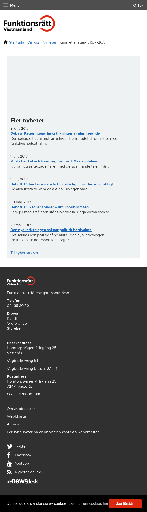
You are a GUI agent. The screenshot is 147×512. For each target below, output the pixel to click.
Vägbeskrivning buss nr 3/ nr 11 (32, 369)
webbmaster (88, 432)
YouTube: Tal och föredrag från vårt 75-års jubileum (54, 161)
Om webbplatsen (21, 409)
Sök (138, 5)
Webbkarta (16, 416)
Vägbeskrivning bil (22, 361)
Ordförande (17, 323)
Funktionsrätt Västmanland (29, 25)
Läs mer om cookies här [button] (88, 503)
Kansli (12, 319)
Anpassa (14, 424)
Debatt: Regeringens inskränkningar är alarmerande (55, 133)
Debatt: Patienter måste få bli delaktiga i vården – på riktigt (61, 184)
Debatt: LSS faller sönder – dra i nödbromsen (49, 207)
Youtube (22, 463)
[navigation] (11, 5)
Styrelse (14, 328)
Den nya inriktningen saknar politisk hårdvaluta (51, 230)
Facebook (23, 455)
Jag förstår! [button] (125, 503)
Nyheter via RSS (28, 472)
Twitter (21, 446)
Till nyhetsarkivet (24, 253)
